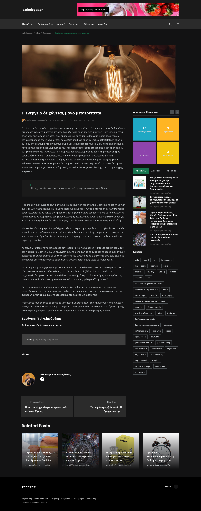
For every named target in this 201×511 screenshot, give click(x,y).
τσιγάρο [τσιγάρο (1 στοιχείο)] (155, 360)
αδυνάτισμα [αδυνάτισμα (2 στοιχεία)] (140, 295)
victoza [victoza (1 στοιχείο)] (173, 272)
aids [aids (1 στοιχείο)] (137, 260)
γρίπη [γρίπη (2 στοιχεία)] (159, 313)
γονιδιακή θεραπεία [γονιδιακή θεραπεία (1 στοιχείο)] (143, 313)
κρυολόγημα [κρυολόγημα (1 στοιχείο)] (140, 337)
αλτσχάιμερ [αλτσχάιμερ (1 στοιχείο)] (167, 295)
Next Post (114, 402)
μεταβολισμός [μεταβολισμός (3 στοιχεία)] (163, 343)
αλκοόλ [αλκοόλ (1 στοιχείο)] (154, 295)
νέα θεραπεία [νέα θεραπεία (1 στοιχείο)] (141, 349)
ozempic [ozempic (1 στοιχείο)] (154, 266)
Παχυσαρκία (74, 24)
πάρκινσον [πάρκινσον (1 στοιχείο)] (171, 349)
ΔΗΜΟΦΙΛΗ (156, 171)
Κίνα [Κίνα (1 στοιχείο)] (148, 278)
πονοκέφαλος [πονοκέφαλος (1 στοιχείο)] (157, 355)
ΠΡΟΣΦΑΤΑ (141, 171)
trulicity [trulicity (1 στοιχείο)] (151, 272)
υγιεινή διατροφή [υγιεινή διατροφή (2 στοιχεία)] (142, 366)
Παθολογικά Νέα (45, 24)
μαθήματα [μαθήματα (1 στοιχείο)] (155, 337)
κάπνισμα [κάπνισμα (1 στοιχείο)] (168, 325)
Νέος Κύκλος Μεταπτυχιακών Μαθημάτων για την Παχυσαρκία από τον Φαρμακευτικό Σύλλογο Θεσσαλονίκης (164, 183)
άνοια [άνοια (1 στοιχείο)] (165, 290)
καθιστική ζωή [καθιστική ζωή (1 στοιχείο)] (141, 331)
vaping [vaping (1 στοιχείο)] (162, 272)
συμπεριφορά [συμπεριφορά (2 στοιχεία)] (141, 360)
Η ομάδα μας (28, 24)
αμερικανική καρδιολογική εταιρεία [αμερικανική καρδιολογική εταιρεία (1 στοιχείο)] (150, 301)
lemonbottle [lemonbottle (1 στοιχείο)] (166, 260)
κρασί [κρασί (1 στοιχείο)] (168, 331)
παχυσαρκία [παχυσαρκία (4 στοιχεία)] (140, 355)
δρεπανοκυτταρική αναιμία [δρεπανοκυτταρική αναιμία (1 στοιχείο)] (147, 325)
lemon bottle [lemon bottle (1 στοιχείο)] (140, 266)
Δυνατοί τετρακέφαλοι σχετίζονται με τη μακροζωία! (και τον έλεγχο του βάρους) (164, 200)
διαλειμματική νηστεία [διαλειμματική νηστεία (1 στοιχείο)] (145, 319)
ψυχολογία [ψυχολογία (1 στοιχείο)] (140, 372)
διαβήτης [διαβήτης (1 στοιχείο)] (171, 313)
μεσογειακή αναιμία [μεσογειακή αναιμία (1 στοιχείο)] (143, 343)
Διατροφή (61, 24)
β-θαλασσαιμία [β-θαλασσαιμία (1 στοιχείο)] (154, 307)
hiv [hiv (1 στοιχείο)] (155, 260)
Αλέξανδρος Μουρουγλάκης (55, 374)
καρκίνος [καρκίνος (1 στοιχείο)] (157, 331)
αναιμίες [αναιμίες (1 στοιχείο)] (139, 307)
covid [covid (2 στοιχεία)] (146, 260)
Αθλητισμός (89, 24)
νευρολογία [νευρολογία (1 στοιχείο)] (157, 349)
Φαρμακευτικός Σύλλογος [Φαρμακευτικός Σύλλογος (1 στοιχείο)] (146, 290)
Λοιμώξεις (102, 24)
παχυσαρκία (52, 339)
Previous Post (34, 402)
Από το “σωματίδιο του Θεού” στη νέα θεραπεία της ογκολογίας (164, 237)
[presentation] (172, 112)
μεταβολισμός (39, 339)
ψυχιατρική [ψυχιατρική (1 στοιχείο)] (160, 366)
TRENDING (171, 171)
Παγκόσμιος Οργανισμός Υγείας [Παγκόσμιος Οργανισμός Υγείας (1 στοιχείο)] (148, 284)
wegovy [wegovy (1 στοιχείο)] (138, 278)
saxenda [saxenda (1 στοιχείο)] (166, 266)
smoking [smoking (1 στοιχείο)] (139, 272)
